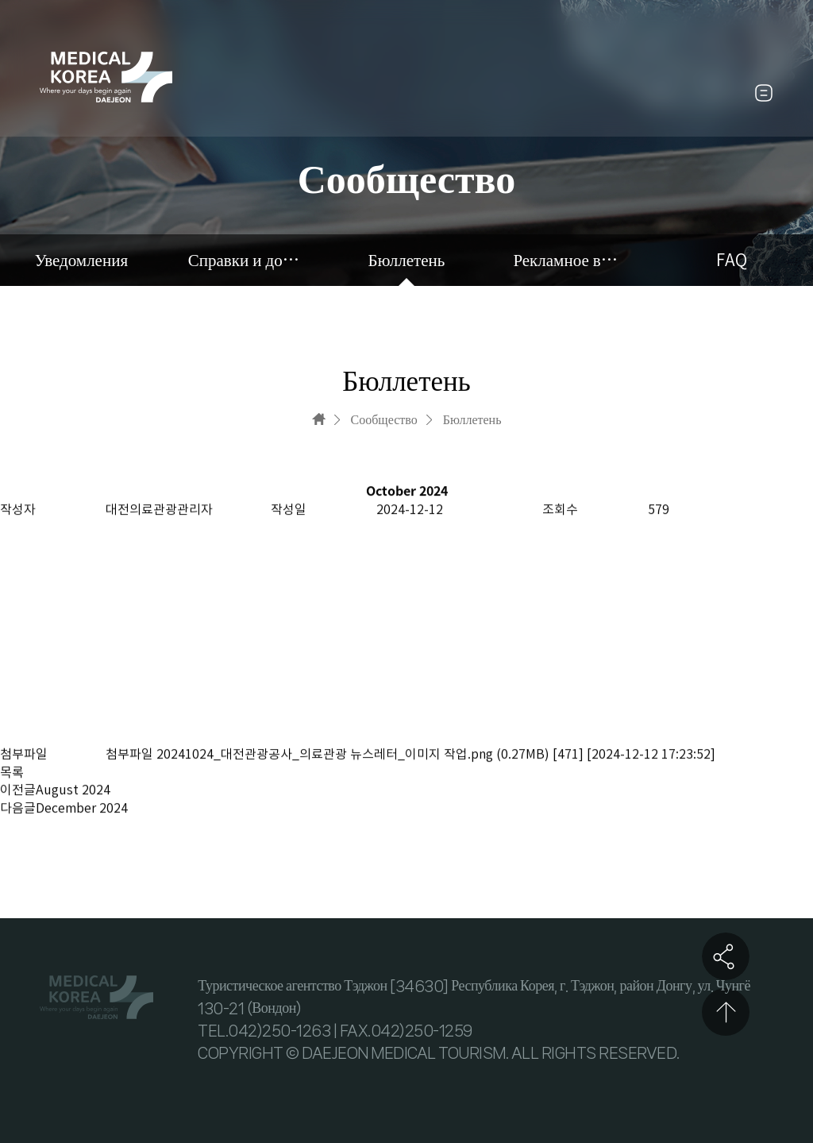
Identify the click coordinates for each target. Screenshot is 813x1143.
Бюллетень (406, 260)
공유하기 (725, 956)
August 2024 (73, 790)
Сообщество (384, 419)
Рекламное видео (569, 260)
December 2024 (82, 808)
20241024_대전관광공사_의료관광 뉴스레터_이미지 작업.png (324, 754)
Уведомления (81, 260)
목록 (12, 773)
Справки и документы (244, 260)
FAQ (731, 260)
